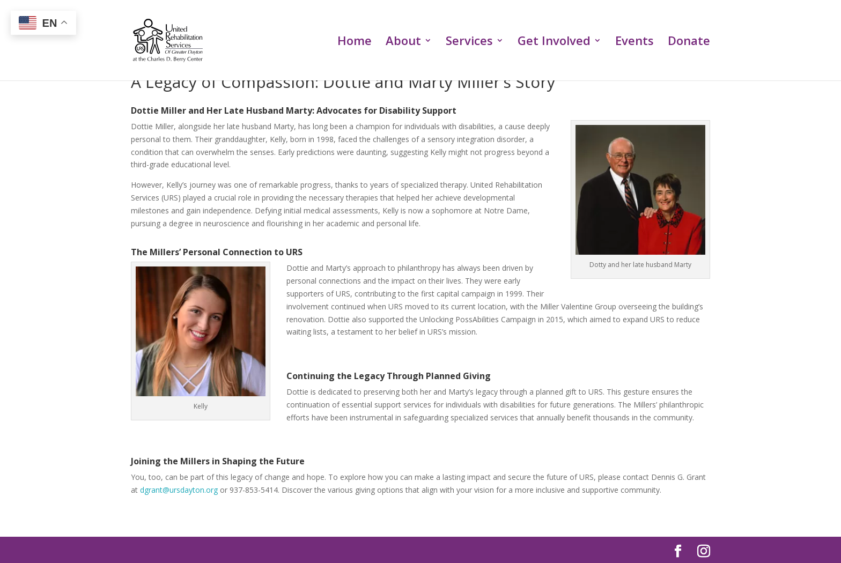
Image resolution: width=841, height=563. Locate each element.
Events (634, 42)
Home (354, 42)
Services (469, 42)
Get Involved (554, 42)
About (403, 42)
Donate (689, 42)
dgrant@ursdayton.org (179, 490)
